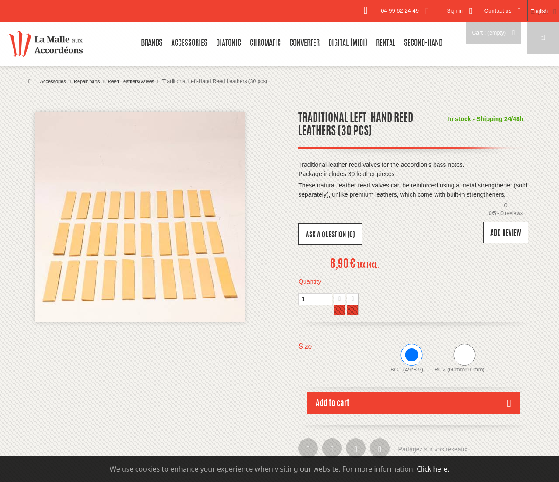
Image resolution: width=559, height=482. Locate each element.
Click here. (433, 469)
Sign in (449, 10)
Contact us (493, 10)
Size (306, 346)
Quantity (309, 281)
